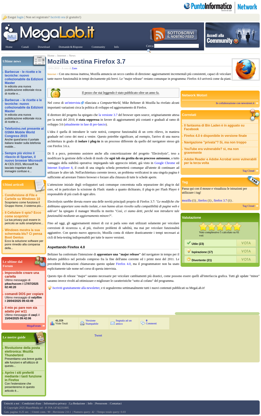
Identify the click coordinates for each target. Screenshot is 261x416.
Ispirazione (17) (200, 251)
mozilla (186, 200)
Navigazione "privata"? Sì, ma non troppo (215, 142)
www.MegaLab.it (50, 34)
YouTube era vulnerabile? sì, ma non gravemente (211, 151)
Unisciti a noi (11, 403)
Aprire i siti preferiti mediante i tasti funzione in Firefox (24, 382)
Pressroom (101, 403)
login (20, 17)
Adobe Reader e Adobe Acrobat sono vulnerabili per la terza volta (220, 161)
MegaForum (34, 325)
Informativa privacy (55, 403)
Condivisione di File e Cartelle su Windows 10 (24, 200)
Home (50, 55)
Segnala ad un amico (124, 322)
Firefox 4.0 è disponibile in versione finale (215, 136)
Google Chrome (164, 163)
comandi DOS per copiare (24, 297)
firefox (202, 200)
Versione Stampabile (91, 322)
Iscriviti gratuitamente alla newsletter (75, 288)
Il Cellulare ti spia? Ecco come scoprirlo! (24, 218)
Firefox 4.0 (123, 264)
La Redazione (77, 403)
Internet (61, 55)
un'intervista (72, 103)
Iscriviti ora (57, 17)
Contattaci (116, 403)
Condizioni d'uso (31, 403)
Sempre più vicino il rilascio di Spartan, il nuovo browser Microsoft (24, 162)
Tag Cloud (248, 170)
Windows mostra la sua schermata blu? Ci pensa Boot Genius (24, 239)
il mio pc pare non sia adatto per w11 (24, 313)
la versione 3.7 (108, 115)
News (72, 55)
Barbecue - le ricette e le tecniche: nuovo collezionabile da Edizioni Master (24, 83)
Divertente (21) (199, 259)
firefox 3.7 (220, 200)
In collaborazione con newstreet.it (235, 103)
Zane (74, 68)
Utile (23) (195, 243)
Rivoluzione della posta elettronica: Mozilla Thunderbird (24, 357)
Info (90, 403)
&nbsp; (110, 300)
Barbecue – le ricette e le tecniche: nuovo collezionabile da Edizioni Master (24, 111)
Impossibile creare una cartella (24, 280)
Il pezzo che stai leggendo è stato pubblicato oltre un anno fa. (121, 93)
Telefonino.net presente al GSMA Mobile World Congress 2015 (24, 138)
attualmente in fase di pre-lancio (85, 124)
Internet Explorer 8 (59, 168)
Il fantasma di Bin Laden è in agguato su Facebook (214, 127)
